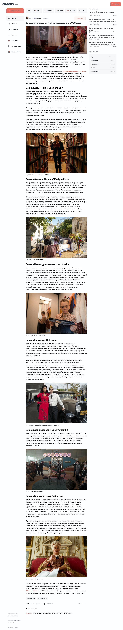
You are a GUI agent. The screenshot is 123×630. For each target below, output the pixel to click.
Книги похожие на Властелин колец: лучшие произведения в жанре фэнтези (102, 43)
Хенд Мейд (14, 52)
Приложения (14, 46)
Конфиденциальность (13, 615)
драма (93, 57)
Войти (111, 4)
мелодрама (94, 60)
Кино (59, 10)
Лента (12, 18)
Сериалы (47, 10)
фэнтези (93, 67)
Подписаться (80, 18)
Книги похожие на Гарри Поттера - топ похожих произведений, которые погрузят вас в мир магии (102, 21)
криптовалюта (95, 64)
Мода (36, 10)
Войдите (27, 617)
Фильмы (12, 24)
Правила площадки (12, 613)
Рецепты (13, 29)
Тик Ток (12, 35)
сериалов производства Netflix (73, 71)
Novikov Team (17, 620)
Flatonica (16, 627)
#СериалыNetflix (30, 595)
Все (27, 10)
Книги (81, 10)
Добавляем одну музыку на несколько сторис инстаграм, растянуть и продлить (102, 36)
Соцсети (13, 41)
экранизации (94, 71)
